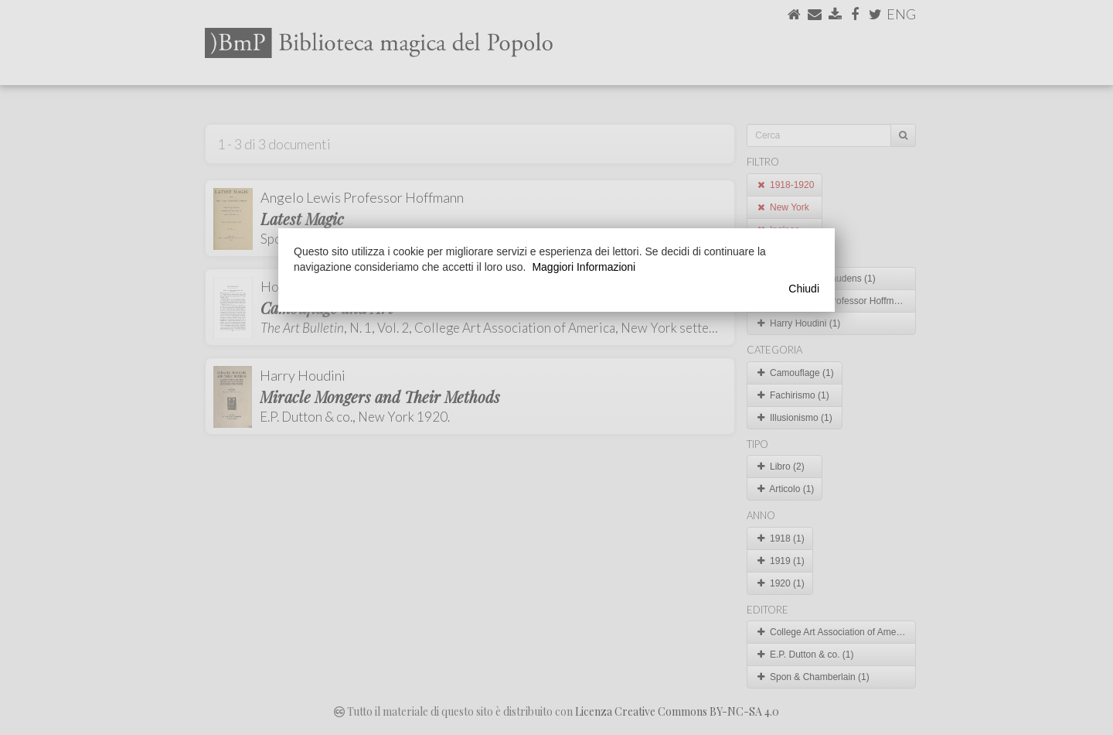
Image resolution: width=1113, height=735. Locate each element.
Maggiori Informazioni (583, 267)
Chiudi (803, 288)
